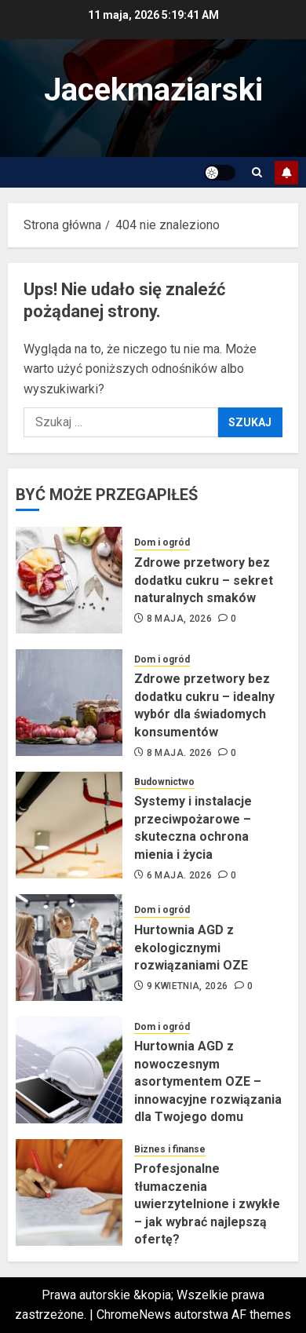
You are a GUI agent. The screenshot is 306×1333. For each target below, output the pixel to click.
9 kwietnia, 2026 (187, 986)
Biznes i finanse (170, 1149)
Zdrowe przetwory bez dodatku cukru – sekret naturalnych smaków (203, 580)
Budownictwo (164, 781)
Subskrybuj (286, 172)
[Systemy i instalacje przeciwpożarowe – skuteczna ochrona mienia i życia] (69, 825)
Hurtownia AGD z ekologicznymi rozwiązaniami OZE (191, 947)
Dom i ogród (162, 542)
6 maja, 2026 (179, 875)
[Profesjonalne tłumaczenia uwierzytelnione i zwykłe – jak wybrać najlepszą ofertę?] (69, 1192)
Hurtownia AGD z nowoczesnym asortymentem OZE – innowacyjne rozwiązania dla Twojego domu (208, 1081)
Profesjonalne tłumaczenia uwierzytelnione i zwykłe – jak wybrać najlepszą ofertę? (207, 1204)
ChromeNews (134, 1314)
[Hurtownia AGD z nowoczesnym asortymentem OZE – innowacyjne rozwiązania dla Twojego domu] (69, 1070)
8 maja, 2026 (179, 618)
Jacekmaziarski (153, 89)
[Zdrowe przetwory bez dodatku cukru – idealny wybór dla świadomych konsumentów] (69, 702)
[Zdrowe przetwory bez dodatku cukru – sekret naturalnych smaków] (69, 580)
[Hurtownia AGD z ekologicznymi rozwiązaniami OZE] (69, 947)
